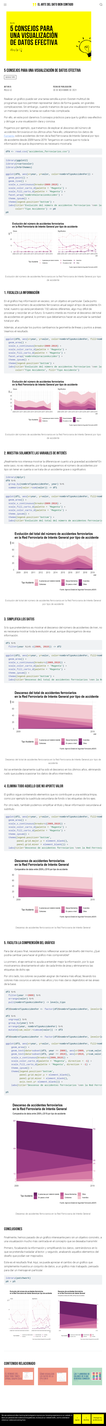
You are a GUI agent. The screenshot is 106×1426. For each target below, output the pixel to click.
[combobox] (101, 5)
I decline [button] (86, 1419)
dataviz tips (10, 77)
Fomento (9, 135)
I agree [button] (77, 1419)
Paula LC (8, 89)
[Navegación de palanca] (5, 4)
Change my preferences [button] (97, 1419)
